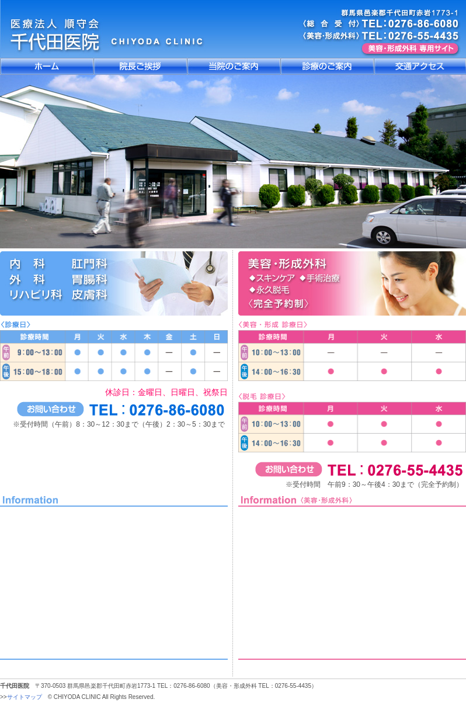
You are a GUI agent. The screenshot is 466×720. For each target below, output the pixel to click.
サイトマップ (24, 697)
